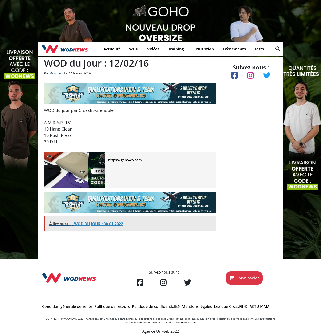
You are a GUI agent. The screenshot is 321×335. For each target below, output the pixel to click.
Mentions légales (197, 306)
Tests (259, 49)
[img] (277, 48)
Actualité (112, 49)
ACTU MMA (259, 306)
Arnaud (55, 73)
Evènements (234, 49)
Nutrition (205, 49)
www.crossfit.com (185, 322)
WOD (134, 49)
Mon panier (244, 278)
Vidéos (153, 49)
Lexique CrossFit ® (230, 306)
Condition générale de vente (67, 306)
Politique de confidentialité (156, 306)
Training (176, 49)
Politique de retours (112, 306)
